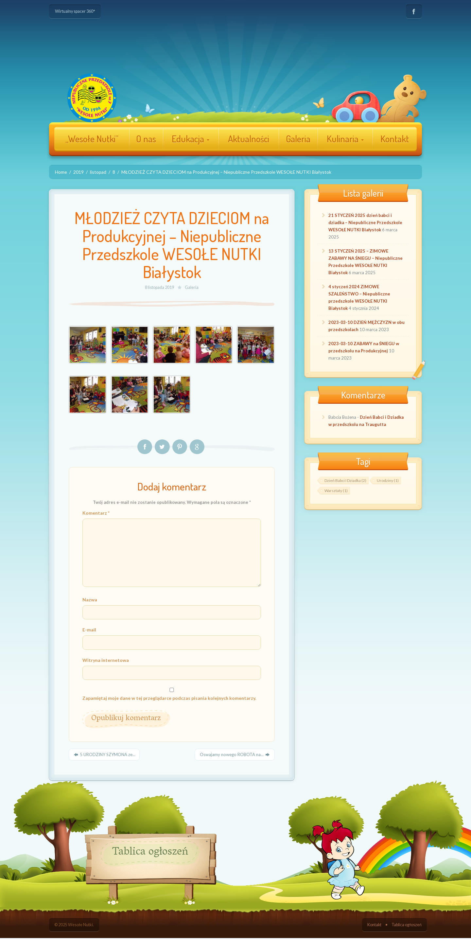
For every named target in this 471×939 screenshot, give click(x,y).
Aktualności (248, 139)
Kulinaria (345, 139)
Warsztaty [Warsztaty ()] (336, 490)
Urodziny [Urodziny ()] (388, 480)
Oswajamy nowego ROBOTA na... (234, 755)
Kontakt (394, 139)
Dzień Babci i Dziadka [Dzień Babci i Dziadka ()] (345, 480)
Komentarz (96, 513)
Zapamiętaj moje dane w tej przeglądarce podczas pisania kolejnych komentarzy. (169, 698)
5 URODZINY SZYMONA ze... (104, 755)
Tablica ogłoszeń (407, 925)
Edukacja (190, 139)
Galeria (298, 139)
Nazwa (89, 600)
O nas (146, 139)
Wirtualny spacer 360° (75, 11)
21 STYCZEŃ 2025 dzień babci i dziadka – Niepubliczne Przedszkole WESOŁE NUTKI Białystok (365, 222)
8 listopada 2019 (160, 287)
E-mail (89, 630)
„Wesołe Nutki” (91, 139)
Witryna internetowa (105, 660)
